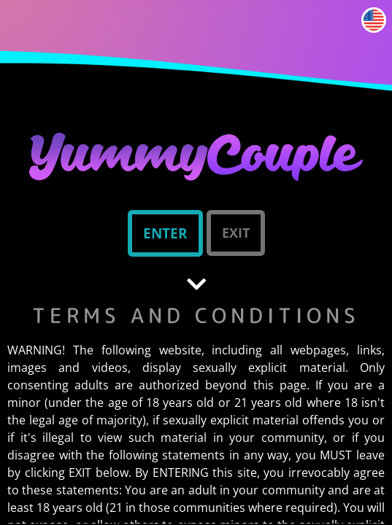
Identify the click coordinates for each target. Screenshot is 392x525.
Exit (236, 232)
